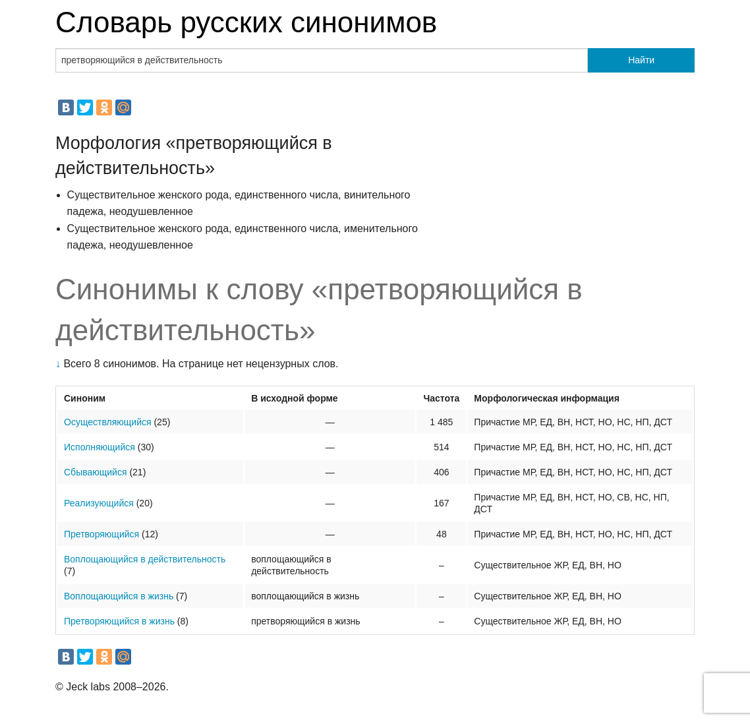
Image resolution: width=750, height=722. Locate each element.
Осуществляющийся (108, 422)
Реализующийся (99, 503)
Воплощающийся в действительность (144, 559)
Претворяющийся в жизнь (119, 621)
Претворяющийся (101, 534)
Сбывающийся (95, 472)
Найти (641, 60)
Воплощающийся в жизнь (118, 596)
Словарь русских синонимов (246, 22)
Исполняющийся (99, 447)
